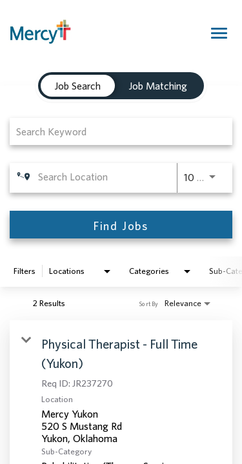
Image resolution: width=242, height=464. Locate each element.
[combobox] (114, 131)
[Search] (121, 224)
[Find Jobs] (121, 224)
